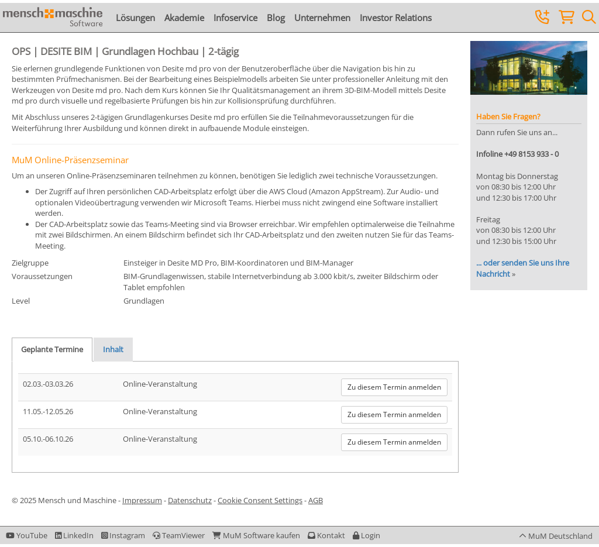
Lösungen (135, 17)
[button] (366, 535)
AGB (315, 500)
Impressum (142, 500)
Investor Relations (396, 17)
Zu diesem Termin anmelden (394, 387)
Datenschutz (190, 500)
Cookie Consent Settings (260, 500)
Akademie (184, 17)
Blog (276, 17)
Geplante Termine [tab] (52, 349)
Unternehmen (322, 17)
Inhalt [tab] (113, 349)
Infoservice (235, 17)
